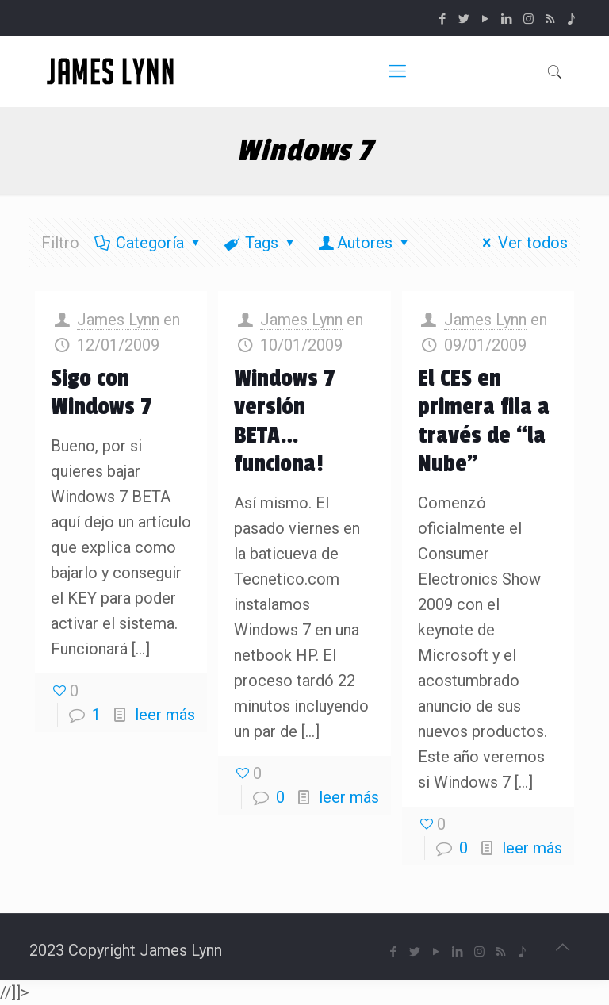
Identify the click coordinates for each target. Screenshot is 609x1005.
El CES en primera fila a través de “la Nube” (484, 421)
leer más (165, 714)
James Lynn (118, 319)
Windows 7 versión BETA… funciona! (284, 421)
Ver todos (522, 242)
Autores (365, 242)
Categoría (148, 242)
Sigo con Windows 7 (101, 392)
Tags (260, 242)
